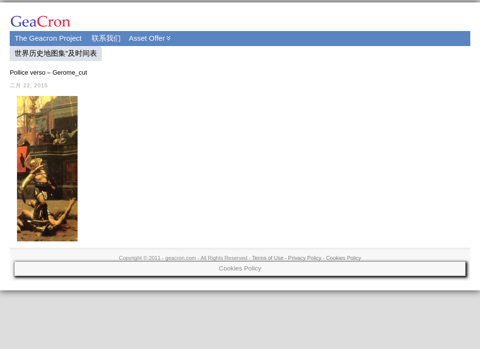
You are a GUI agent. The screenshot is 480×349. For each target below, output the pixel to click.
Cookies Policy (343, 258)
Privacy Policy (304, 258)
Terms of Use (268, 258)
